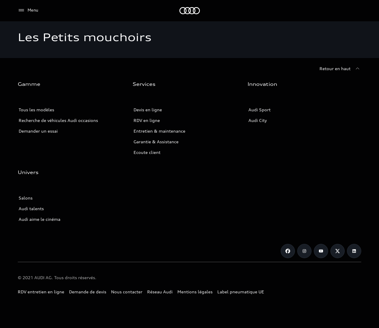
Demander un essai (38, 131)
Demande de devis (87, 291)
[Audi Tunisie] (189, 10)
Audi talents (31, 208)
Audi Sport (259, 109)
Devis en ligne (148, 109)
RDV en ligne (147, 120)
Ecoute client (147, 152)
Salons (26, 197)
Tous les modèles (36, 109)
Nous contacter (126, 291)
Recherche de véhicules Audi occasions (58, 120)
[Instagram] (304, 251)
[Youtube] (321, 251)
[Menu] (28, 10)
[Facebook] (288, 251)
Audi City (257, 120)
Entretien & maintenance (159, 131)
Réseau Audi (160, 291)
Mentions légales (195, 291)
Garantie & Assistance (156, 141)
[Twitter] (337, 251)
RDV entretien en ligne (41, 291)
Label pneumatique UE (240, 291)
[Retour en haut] (340, 68)
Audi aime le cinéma (39, 219)
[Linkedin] (354, 251)
